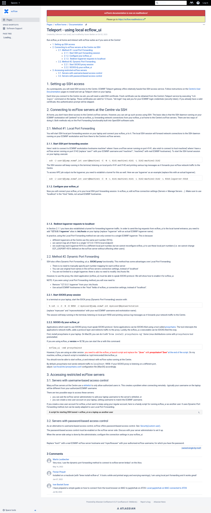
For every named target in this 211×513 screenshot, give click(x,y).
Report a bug (145, 502)
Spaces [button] (14, 3)
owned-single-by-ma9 (191, 448)
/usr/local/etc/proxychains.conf (67, 367)
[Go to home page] (8, 3)
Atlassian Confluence (104, 502)
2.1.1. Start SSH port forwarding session (82, 53)
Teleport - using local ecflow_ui (74, 30)
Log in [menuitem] (205, 3)
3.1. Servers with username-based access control (80, 73)
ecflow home (60, 24)
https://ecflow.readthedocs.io (131, 19)
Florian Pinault (59, 472)
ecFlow (14, 11)
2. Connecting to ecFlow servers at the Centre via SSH (76, 47)
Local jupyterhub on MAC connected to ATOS (167, 488)
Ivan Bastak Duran (61, 484)
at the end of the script (177, 352)
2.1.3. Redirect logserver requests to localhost (84, 59)
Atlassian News (160, 502)
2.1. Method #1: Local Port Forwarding (75, 50)
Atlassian (126, 508)
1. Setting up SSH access (63, 44)
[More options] (204, 24)
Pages (49, 24)
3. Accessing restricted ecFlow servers (69, 70)
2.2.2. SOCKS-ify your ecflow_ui (78, 67)
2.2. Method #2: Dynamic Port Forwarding (77, 61)
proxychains (170, 327)
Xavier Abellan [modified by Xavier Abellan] (89, 34)
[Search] (157, 3)
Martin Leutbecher (61, 459)
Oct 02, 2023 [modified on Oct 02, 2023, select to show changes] (102, 34)
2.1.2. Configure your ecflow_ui (77, 56)
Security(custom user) (150, 426)
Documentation (76, 24)
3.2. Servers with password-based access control (80, 76)
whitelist (87, 385)
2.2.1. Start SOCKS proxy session (78, 64)
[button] (4, 3)
